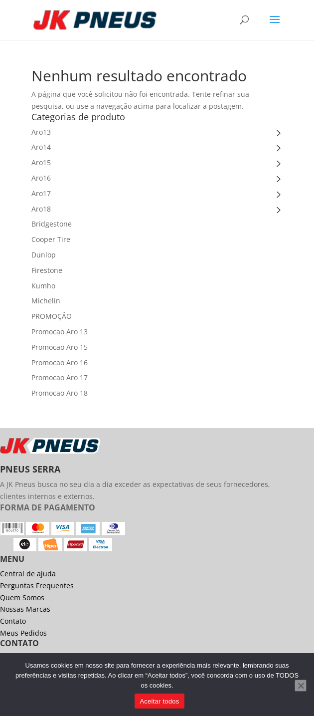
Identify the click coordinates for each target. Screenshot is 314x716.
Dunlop (43, 254)
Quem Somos (22, 597)
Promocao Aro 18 (59, 393)
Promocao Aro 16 (59, 362)
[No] (301, 686)
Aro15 (41, 162)
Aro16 (41, 178)
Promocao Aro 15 (59, 347)
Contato (13, 621)
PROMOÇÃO (51, 316)
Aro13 (41, 132)
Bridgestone (51, 224)
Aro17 (41, 193)
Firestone (46, 270)
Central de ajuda (28, 573)
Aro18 (41, 209)
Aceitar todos (159, 701)
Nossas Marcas (25, 609)
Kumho (43, 285)
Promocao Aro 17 (59, 377)
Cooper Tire (50, 239)
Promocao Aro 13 (59, 331)
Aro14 (41, 147)
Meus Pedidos (23, 633)
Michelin (45, 300)
